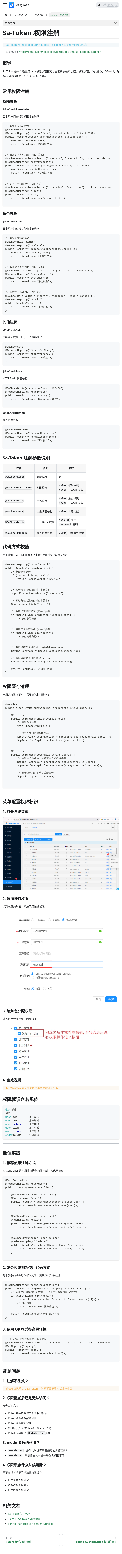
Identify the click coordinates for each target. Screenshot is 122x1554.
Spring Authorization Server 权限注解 (30, 1524)
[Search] (107, 5)
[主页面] (6, 14)
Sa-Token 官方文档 (19, 1514)
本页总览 (10, 23)
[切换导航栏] (5, 4)
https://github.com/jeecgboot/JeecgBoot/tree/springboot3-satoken (60, 52)
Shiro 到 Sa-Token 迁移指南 (24, 1519)
